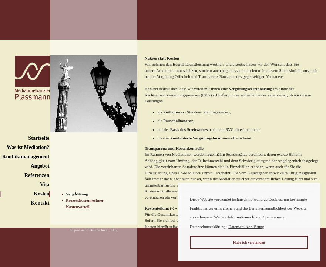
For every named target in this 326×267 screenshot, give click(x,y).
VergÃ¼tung (77, 194)
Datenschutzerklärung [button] (246, 226)
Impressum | (79, 230)
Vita (44, 184)
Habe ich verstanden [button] (249, 242)
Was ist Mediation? (28, 147)
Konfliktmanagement (26, 156)
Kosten (41, 194)
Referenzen (36, 175)
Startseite (39, 138)
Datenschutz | (99, 230)
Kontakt (40, 203)
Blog (113, 230)
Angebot (40, 166)
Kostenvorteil (78, 206)
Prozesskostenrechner (85, 200)
